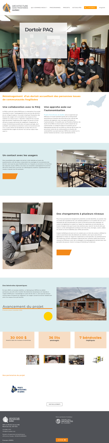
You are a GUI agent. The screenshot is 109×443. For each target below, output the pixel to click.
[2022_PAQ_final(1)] (54, 355)
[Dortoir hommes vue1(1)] (76, 355)
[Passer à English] (102, 7)
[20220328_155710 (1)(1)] (10, 355)
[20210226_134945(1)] (32, 355)
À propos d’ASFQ (8, 440)
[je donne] (62, 440)
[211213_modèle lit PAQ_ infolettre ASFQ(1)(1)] (98, 355)
